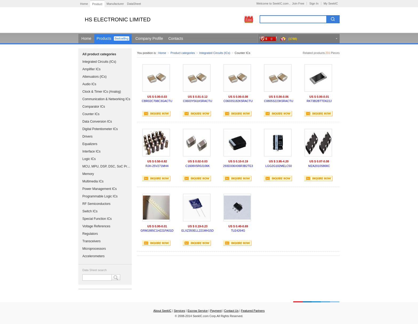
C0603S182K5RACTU (237, 101)
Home (84, 3)
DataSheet (134, 3)
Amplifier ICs (91, 69)
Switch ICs (90, 211)
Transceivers (91, 241)
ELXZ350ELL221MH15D (197, 230)
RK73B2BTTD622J (319, 101)
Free (249, 19)
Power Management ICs (99, 189)
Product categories (182, 52)
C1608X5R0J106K (197, 165)
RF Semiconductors (96, 204)
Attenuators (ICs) (94, 77)
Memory (88, 174)
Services (179, 310)
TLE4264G (238, 230)
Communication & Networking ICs (106, 99)
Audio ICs (89, 84)
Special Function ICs (97, 219)
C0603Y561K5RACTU (197, 101)
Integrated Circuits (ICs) (99, 62)
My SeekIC (331, 3)
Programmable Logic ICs (100, 196)
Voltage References (96, 226)
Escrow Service (197, 310)
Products (104, 38)
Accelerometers (93, 256)
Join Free (298, 3)
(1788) (292, 38)
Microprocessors (94, 249)
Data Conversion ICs (97, 121)
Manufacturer (115, 3)
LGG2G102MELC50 (278, 165)
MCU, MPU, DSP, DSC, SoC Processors (106, 166)
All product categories (99, 54)
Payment (216, 310)
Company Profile (149, 38)
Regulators (90, 234)
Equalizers (89, 144)
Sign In (313, 3)
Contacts (175, 38)
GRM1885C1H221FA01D (157, 230)
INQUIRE (156, 113)
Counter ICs (90, 114)
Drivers (87, 136)
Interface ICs (91, 151)
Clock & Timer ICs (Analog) (101, 91)
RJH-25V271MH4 (157, 165)
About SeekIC (162, 310)
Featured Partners (253, 310)
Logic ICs (89, 159)
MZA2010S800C (319, 165)
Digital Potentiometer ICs (100, 129)
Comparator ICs (93, 106)
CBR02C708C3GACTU (157, 101)
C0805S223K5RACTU (278, 101)
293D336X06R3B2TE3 (238, 165)
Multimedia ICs (92, 181)
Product (97, 4)
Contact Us (231, 310)
